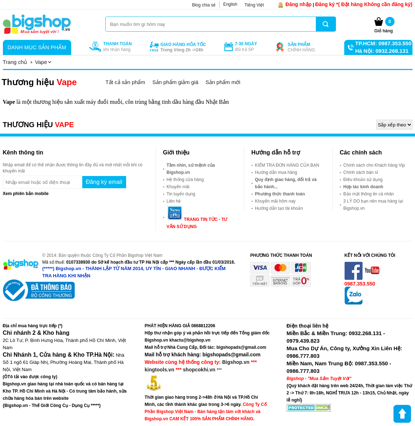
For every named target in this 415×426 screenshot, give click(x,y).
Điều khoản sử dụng (363, 179)
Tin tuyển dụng (181, 193)
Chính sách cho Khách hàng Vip (374, 165)
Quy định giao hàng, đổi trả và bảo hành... (286, 183)
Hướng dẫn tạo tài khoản (279, 208)
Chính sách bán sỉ (360, 172)
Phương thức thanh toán (280, 193)
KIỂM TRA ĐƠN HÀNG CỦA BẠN (287, 165)
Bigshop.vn (235, 362)
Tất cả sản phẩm (125, 82)
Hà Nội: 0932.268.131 (382, 51)
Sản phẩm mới (223, 82)
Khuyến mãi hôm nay (275, 201)
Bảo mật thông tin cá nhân (368, 193)
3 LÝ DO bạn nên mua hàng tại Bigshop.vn (373, 205)
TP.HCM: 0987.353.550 (383, 43)
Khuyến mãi (178, 186)
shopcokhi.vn (199, 369)
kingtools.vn (159, 369)
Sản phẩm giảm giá (175, 82)
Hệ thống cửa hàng (185, 179)
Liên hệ (174, 201)
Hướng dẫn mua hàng (276, 172)
